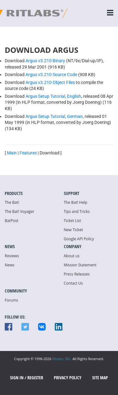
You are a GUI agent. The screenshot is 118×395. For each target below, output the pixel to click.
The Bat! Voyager (19, 211)
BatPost (11, 220)
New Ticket (73, 229)
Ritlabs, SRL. (62, 358)
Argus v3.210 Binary (45, 60)
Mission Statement (80, 265)
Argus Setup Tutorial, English (53, 96)
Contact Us (73, 283)
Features (28, 152)
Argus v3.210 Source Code (51, 74)
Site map (100, 378)
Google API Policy (79, 239)
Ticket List (72, 220)
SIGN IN (17, 378)
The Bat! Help (75, 202)
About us (72, 256)
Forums (11, 300)
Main (12, 152)
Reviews (12, 256)
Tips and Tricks (77, 211)
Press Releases (77, 274)
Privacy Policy (67, 378)
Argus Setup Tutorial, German (54, 116)
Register (35, 378)
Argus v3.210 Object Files (50, 82)
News (9, 265)
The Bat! (12, 202)
